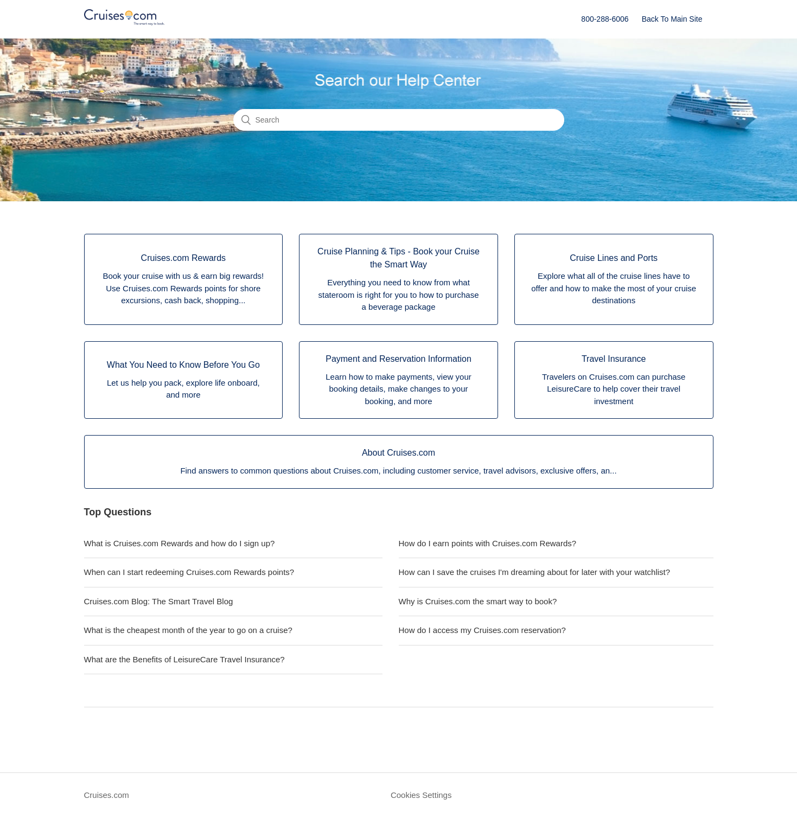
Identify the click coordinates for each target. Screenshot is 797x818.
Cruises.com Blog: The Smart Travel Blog (158, 601)
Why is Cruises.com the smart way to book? (478, 601)
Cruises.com (106, 795)
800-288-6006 (604, 19)
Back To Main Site (672, 19)
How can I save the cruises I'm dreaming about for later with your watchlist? (535, 572)
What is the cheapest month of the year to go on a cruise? (188, 630)
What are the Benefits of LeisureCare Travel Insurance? (184, 659)
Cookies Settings (421, 795)
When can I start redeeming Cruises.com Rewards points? (189, 572)
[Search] (398, 120)
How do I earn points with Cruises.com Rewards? (488, 543)
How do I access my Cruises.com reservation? (482, 630)
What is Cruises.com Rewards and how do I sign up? (179, 543)
